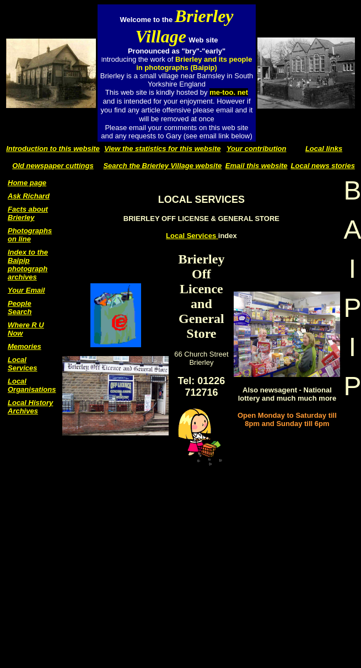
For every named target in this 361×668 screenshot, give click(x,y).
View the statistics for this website (162, 148)
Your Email (26, 290)
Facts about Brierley (28, 213)
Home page (27, 183)
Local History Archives (30, 406)
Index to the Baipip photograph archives (28, 264)
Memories (24, 346)
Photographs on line (30, 235)
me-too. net (228, 92)
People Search (19, 307)
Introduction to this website (53, 148)
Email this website (256, 165)
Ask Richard (29, 196)
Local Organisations (32, 385)
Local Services (22, 363)
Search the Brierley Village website (162, 165)
